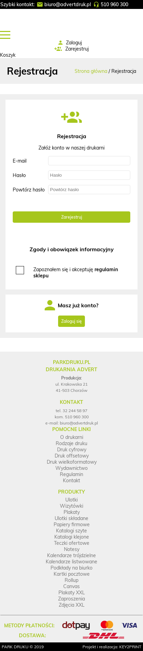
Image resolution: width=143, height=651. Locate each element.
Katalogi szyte (71, 531)
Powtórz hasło (29, 190)
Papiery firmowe (72, 524)
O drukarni (71, 437)
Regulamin (71, 474)
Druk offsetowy (72, 456)
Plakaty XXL (71, 592)
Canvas (71, 586)
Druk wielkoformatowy (72, 462)
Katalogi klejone (71, 537)
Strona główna (91, 71)
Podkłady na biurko (71, 568)
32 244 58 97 (75, 410)
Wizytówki (71, 506)
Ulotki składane (71, 518)
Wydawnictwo (71, 468)
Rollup (71, 580)
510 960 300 (114, 4)
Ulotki (71, 500)
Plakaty (72, 512)
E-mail (19, 161)
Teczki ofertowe (71, 543)
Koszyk (7, 55)
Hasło (19, 175)
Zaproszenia (71, 599)
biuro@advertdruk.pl (67, 4)
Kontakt (71, 480)
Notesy (71, 549)
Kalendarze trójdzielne (71, 555)
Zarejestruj (77, 49)
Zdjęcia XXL (72, 605)
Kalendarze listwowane (71, 562)
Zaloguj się (71, 321)
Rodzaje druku (71, 443)
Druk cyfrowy (71, 449)
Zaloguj (74, 43)
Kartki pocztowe (72, 574)
